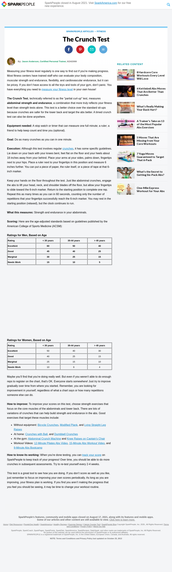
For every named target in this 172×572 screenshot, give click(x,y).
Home (5, 524)
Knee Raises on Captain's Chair (86, 438)
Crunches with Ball (36, 434)
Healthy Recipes (60, 524)
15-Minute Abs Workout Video (87, 443)
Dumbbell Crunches (66, 434)
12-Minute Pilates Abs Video (51, 443)
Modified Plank (69, 425)
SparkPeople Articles (80, 31)
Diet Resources (16, 524)
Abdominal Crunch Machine (44, 438)
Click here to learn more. (122, 519)
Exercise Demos (75, 524)
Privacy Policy (86, 526)
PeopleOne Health (31, 524)
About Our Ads (99, 526)
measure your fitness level (57, 89)
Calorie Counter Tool (91, 524)
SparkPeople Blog (109, 524)
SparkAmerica (46, 524)
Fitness (101, 31)
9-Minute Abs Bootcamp (28, 447)
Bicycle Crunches (48, 425)
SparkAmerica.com (105, 3)
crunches (67, 148)
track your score (91, 455)
